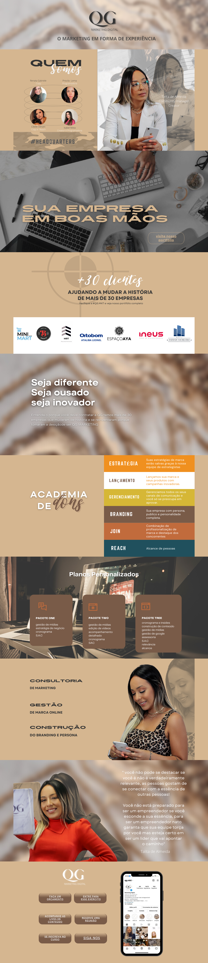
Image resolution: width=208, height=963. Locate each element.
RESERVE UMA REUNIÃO (91, 919)
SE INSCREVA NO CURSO (55, 938)
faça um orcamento (55, 898)
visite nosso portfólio (166, 238)
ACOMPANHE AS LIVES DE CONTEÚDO (55, 919)
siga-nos (91, 938)
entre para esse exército (91, 898)
